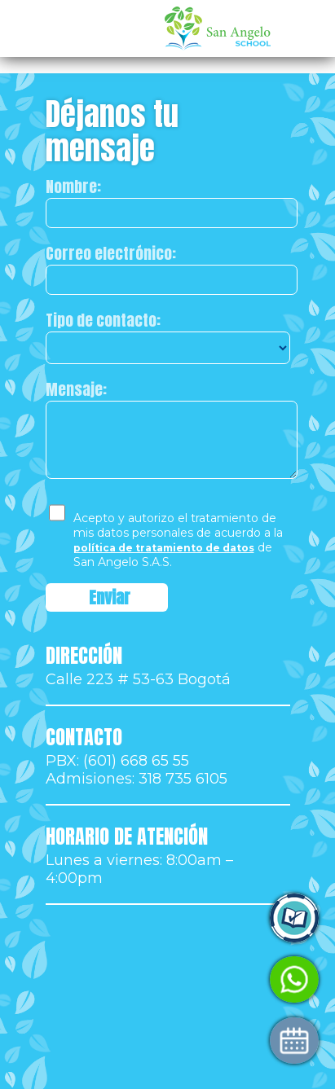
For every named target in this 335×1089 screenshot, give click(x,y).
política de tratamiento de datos (163, 548)
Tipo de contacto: (103, 320)
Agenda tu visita (114, 1040)
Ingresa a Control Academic (153, 918)
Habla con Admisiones (134, 979)
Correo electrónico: (111, 253)
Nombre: (73, 186)
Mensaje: (76, 389)
